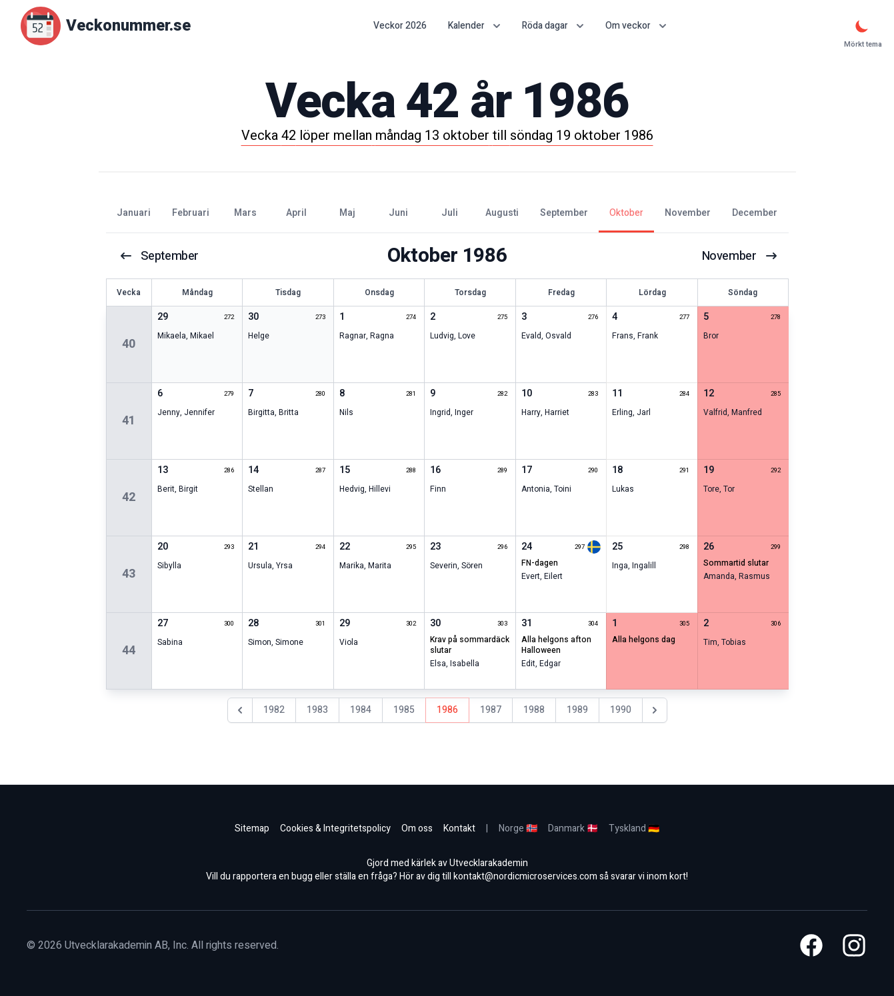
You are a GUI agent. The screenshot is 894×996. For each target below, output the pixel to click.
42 (128, 497)
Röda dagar (553, 26)
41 (128, 421)
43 (128, 574)
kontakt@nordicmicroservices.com (525, 876)
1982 (274, 710)
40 (128, 344)
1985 (404, 710)
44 (128, 651)
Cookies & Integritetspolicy (335, 828)
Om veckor (636, 26)
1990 (620, 710)
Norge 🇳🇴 (518, 828)
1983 (317, 710)
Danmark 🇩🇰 (573, 828)
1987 (490, 710)
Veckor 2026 (400, 26)
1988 (534, 710)
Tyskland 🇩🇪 (634, 828)
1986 (447, 710)
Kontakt (459, 828)
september (161, 256)
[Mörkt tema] (862, 26)
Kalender (474, 26)
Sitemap (252, 828)
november (737, 256)
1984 (360, 710)
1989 (577, 710)
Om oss (417, 828)
